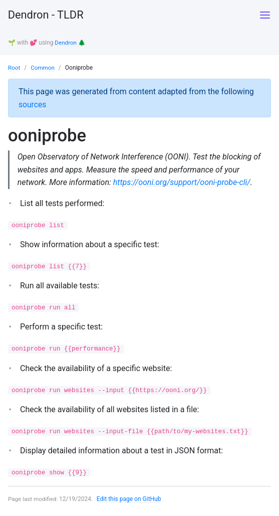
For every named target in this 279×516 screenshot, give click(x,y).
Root (14, 67)
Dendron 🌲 (70, 42)
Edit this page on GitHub (130, 502)
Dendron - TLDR (49, 15)
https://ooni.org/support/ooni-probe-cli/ (182, 183)
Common (43, 67)
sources (33, 104)
